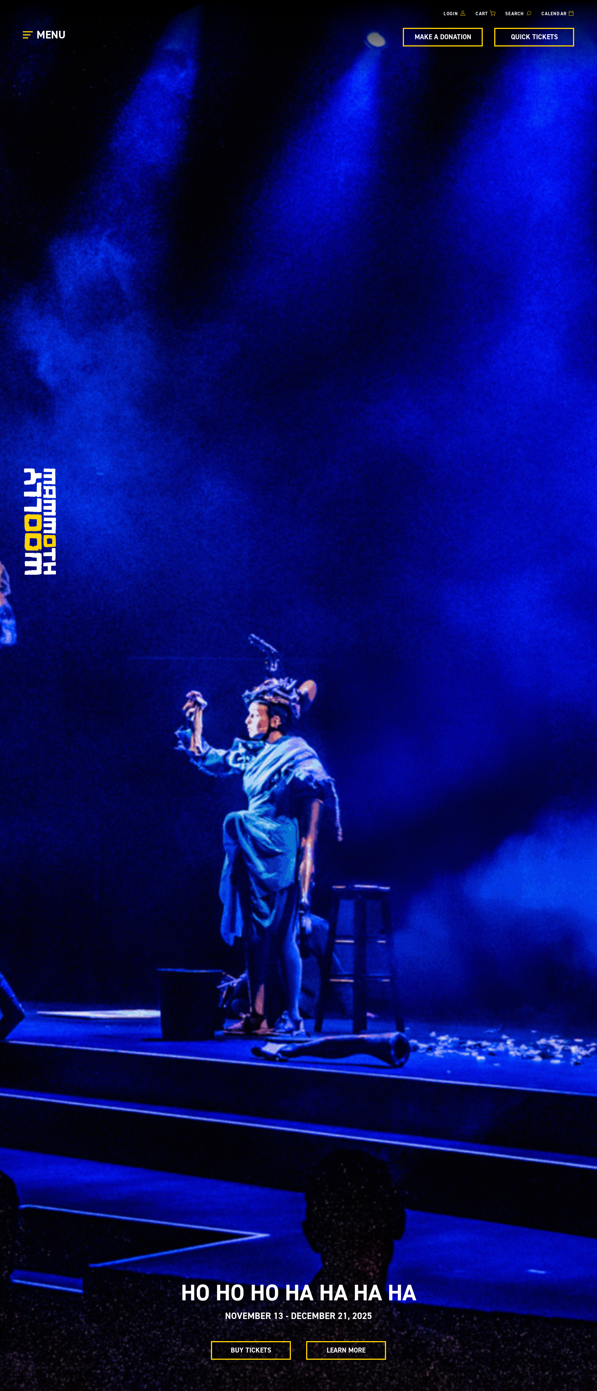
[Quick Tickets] (534, 37)
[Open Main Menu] (45, 35)
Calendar (554, 13)
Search (514, 13)
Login (451, 13)
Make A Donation (443, 37)
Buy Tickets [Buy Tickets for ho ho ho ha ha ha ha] (251, 1350)
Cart (482, 13)
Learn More (346, 1350)
